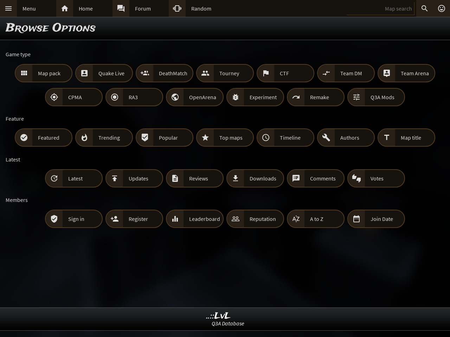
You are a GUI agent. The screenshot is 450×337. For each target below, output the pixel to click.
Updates (138, 178)
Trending (109, 137)
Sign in (76, 218)
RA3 (133, 97)
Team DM (351, 73)
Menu (29, 8)
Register (138, 218)
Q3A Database (228, 323)
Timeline (290, 137)
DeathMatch (173, 73)
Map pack (49, 73)
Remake (319, 97)
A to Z (316, 218)
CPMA (75, 97)
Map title (411, 137)
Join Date (382, 218)
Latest (75, 178)
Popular (168, 137)
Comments (323, 178)
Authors (349, 137)
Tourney (229, 73)
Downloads (263, 178)
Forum (143, 8)
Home (86, 8)
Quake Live (111, 73)
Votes (377, 178)
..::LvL (218, 316)
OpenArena (202, 97)
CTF (284, 73)
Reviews (198, 178)
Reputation (263, 218)
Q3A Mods (382, 97)
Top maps (231, 137)
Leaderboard (204, 218)
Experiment (263, 97)
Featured (48, 137)
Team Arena (415, 73)
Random (201, 8)
